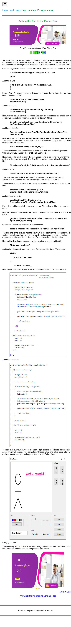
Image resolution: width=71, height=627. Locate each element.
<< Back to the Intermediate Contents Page (38, 596)
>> (44, 52)
